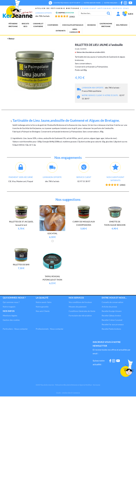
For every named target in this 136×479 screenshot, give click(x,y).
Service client (83, 177)
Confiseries (52, 25)
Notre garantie (42, 306)
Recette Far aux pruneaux (113, 324)
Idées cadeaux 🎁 (75, 30)
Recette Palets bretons (111, 329)
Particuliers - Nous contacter (15, 329)
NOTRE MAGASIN (110, 3)
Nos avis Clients (43, 311)
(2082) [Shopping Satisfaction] (72, 16)
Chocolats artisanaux (72, 25)
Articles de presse (109, 306)
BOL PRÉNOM (121, 25)
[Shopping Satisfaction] (65, 13)
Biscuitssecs (25, 25)
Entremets (60, 31)
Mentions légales (10, 315)
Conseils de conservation (112, 302)
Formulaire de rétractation (80, 315)
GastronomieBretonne (106, 25)
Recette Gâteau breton (111, 315)
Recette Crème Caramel (112, 320)
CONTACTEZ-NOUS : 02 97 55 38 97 (67, 3)
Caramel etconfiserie (38, 25)
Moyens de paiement (77, 306)
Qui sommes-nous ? (14, 297)
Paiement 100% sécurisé (21, 177)
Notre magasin (9, 306)
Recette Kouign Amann (112, 311)
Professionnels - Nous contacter (49, 329)
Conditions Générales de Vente (82, 311)
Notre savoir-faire (43, 302)
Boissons (91, 25)
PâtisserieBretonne (13, 25)
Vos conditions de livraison (80, 302)
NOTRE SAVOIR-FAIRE (92, 3)
